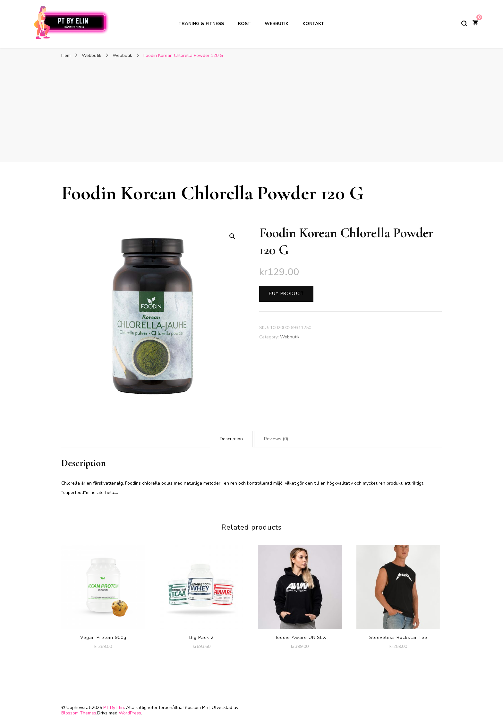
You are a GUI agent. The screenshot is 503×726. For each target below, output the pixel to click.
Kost (244, 24)
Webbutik (276, 24)
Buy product (286, 294)
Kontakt (313, 24)
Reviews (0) (276, 439)
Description (231, 439)
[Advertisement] (251, 110)
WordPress (130, 713)
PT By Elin (113, 707)
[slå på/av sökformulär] (464, 23)
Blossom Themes (78, 713)
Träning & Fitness (201, 24)
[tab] (231, 439)
